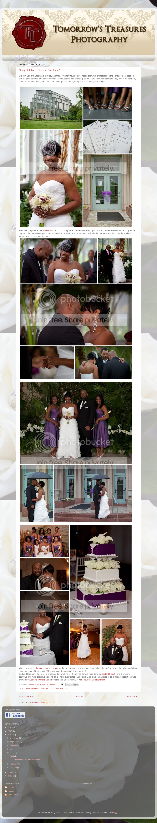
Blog (95, 58)
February (14, 764)
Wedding (64, 688)
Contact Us (120, 58)
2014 (10, 727)
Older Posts (131, 696)
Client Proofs (72, 58)
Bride (27, 688)
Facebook (106, 58)
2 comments (52, 684)
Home (37, 58)
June (12, 752)
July (12, 749)
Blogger (115, 812)
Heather (31, 684)
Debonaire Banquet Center (46, 668)
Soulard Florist (108, 674)
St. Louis (55, 688)
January (13, 768)
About (46, 58)
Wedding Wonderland (39, 680)
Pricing (85, 58)
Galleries (58, 58)
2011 (10, 772)
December (14, 738)
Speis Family (13, 795)
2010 (10, 776)
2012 (10, 735)
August (13, 745)
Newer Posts (26, 696)
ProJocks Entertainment (94, 680)
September (15, 741)
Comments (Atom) (38, 702)
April (12, 756)
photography (45, 688)
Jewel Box (47, 230)
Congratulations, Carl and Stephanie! (39, 70)
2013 (10, 731)
